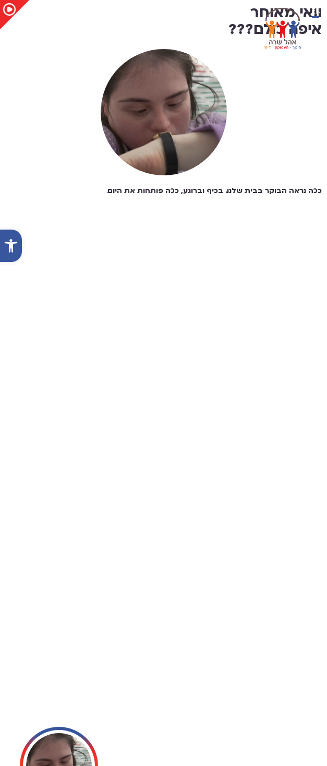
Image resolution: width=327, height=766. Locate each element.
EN (316, 11)
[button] (11, 246)
